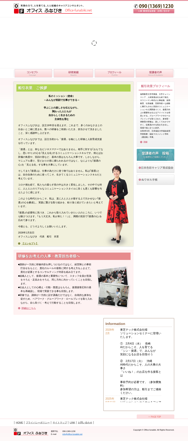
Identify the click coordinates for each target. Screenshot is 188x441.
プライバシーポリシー (38, 422)
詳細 (145, 142)
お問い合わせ (85, 422)
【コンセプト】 (30, 243)
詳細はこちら (29, 308)
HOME (19, 422)
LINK (72, 422)
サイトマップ (60, 422)
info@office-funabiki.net (72, 434)
